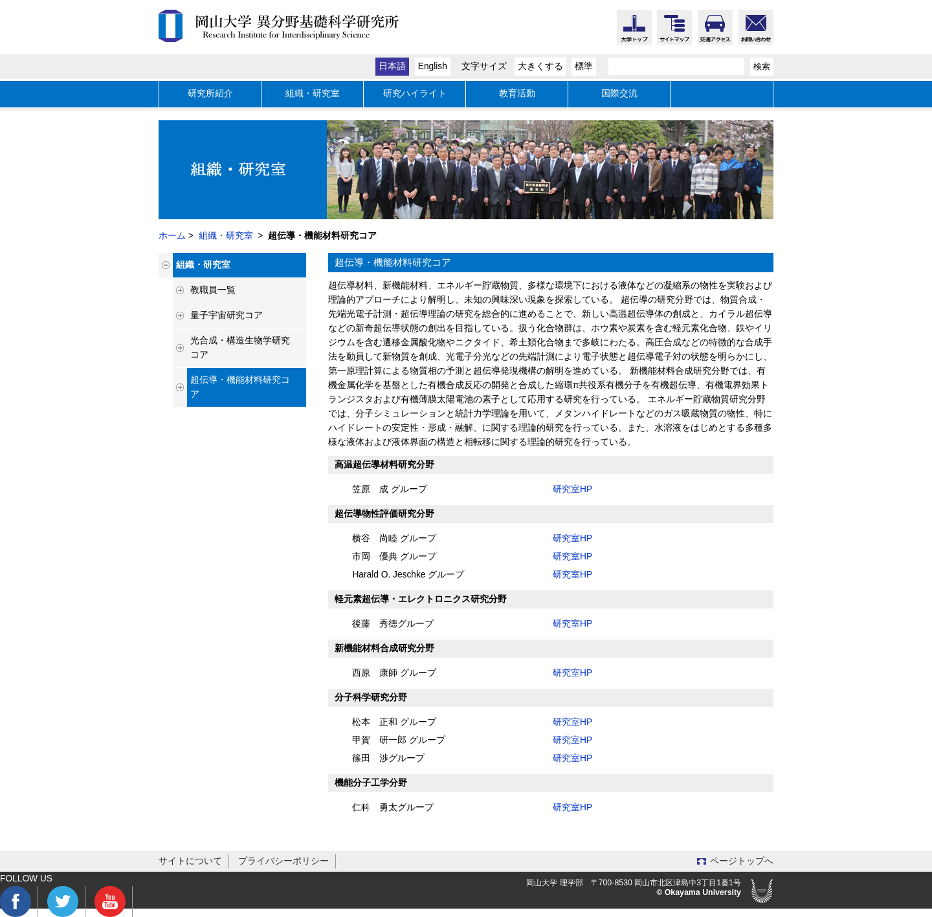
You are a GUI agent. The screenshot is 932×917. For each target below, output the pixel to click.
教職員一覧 (213, 290)
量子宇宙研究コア (226, 315)
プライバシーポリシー (283, 861)
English (432, 66)
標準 (584, 66)
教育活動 (517, 93)
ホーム (172, 236)
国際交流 (619, 93)
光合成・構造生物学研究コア (240, 348)
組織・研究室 (312, 93)
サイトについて (190, 861)
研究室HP (572, 489)
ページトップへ (741, 861)
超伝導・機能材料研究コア (240, 387)
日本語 (392, 66)
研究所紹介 (210, 93)
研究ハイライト (415, 93)
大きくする (540, 66)
